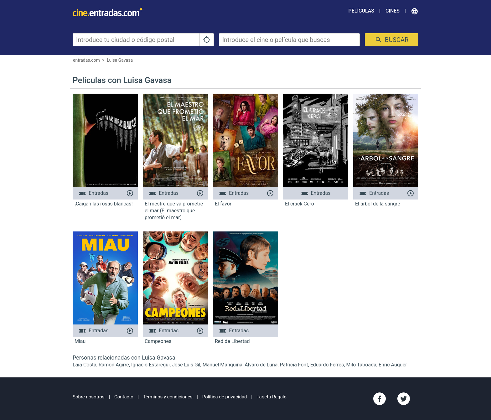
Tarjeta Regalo (271, 397)
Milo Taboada (361, 365)
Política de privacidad (224, 397)
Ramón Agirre (114, 365)
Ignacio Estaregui (150, 365)
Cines (392, 11)
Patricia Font (294, 365)
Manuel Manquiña (223, 365)
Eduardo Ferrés (327, 365)
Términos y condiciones (168, 397)
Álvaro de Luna (261, 365)
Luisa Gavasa (120, 60)
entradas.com (86, 60)
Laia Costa (84, 365)
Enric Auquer (393, 365)
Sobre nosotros (89, 397)
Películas (361, 11)
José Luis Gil (186, 365)
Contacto (123, 397)
